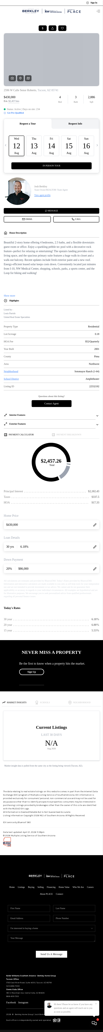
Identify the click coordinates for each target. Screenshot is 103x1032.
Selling (41, 887)
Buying (31, 887)
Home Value (64, 887)
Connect (59, 894)
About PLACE (46, 894)
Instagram (23, 1002)
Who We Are (78, 887)
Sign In (91, 2)
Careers (90, 887)
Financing (51, 887)
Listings (21, 887)
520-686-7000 (13, 986)
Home (12, 887)
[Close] (96, 1004)
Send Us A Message (51, 954)
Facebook (11, 1002)
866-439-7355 (12, 996)
